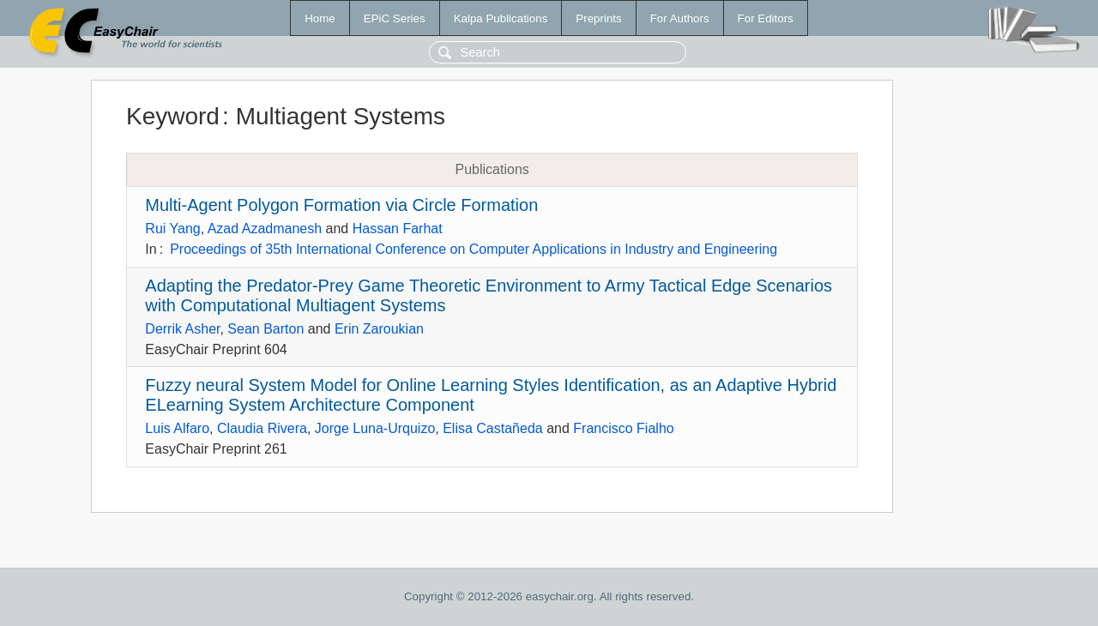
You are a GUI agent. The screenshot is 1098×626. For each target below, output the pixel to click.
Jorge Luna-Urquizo (375, 428)
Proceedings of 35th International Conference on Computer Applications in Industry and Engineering (473, 249)
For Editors (765, 18)
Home (320, 18)
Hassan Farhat (398, 228)
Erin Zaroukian (379, 329)
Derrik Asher (182, 329)
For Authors (679, 18)
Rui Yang (172, 228)
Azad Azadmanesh (265, 228)
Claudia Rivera (262, 428)
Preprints (598, 18)
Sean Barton (265, 329)
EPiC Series (394, 18)
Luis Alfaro (177, 428)
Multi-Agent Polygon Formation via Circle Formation (341, 205)
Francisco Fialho (623, 428)
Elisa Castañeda (493, 428)
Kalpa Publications (501, 18)
